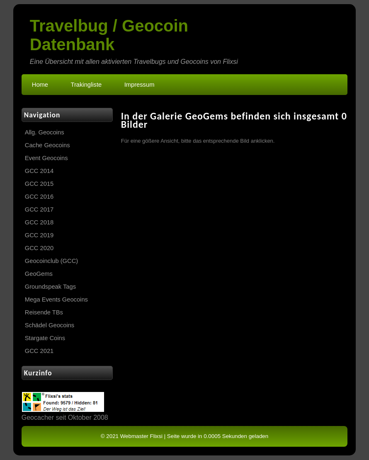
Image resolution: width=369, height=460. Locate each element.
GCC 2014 (39, 171)
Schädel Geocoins (49, 325)
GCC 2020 (39, 248)
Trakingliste (86, 84)
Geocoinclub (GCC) (51, 261)
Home (40, 84)
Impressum (139, 84)
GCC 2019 (39, 235)
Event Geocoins (46, 158)
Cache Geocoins (47, 145)
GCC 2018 (39, 222)
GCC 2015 (39, 183)
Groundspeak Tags (50, 286)
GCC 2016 (39, 196)
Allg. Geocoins (44, 132)
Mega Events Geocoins (56, 299)
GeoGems (39, 273)
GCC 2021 (39, 351)
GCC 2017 (39, 209)
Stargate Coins (45, 338)
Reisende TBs (44, 312)
